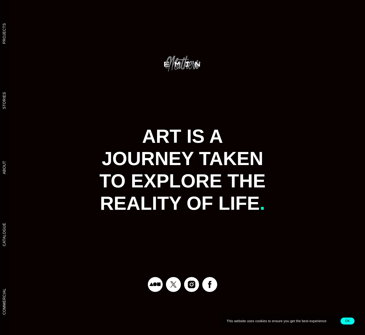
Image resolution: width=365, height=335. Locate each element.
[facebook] (209, 284)
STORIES (4, 100)
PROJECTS (4, 33)
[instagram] (191, 284)
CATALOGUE (4, 234)
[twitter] (173, 284)
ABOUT (4, 167)
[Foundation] (155, 284)
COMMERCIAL (4, 301)
